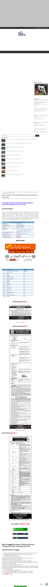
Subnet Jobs (8, 568)
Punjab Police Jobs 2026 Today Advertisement (41, 109)
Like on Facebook (41, 195)
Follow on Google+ (41, 199)
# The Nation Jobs (21, 534)
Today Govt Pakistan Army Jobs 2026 (12, 104)
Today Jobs (25, 125)
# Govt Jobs (5, 534)
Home (3, 29)
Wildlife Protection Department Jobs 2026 (13, 100)
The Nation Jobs (20, 125)
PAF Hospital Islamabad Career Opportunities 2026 (15, 96)
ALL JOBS (31, 29)
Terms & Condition (21, 29)
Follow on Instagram (41, 201)
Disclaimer (27, 29)
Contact (9, 29)
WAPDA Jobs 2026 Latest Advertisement (13, 88)
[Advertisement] (24, 6)
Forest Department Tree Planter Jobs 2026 (13, 92)
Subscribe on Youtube (41, 203)
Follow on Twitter (41, 197)
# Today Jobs (27, 534)
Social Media (36, 29)
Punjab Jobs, (17, 133)
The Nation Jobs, (25, 133)
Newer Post (4, 563)
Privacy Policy (14, 29)
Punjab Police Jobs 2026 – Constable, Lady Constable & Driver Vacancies (18, 77)
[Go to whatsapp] (47, 584)
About (6, 29)
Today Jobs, (30, 133)
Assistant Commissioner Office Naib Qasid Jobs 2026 (15, 108)
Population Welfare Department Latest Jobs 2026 (42, 223)
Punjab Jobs (10, 125)
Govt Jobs (6, 125)
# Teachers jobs (15, 534)
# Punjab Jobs (10, 534)
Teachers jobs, (21, 133)
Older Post (30, 563)
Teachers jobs (15, 125)
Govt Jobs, (13, 133)
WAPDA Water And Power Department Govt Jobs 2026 (42, 219)
